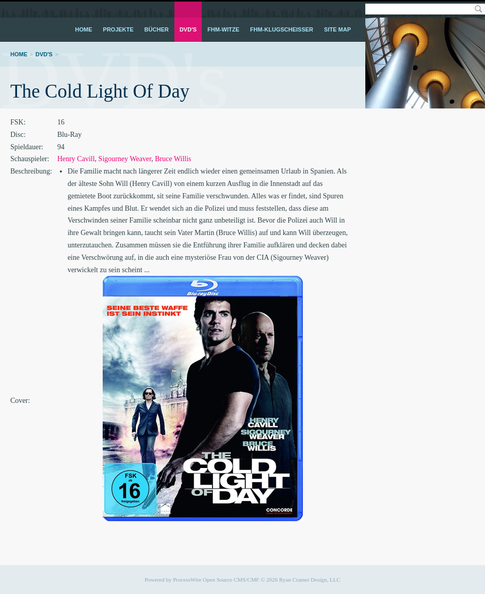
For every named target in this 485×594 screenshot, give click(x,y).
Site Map (337, 29)
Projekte (118, 29)
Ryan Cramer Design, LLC (310, 579)
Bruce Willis (173, 159)
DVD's (188, 29)
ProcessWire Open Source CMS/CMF (216, 579)
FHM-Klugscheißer (281, 29)
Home (83, 29)
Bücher (156, 29)
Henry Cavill (76, 159)
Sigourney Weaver (125, 159)
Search (478, 9)
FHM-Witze (223, 29)
